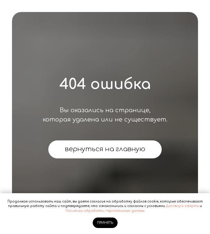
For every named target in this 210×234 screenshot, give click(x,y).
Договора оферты (182, 206)
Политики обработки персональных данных (105, 210)
